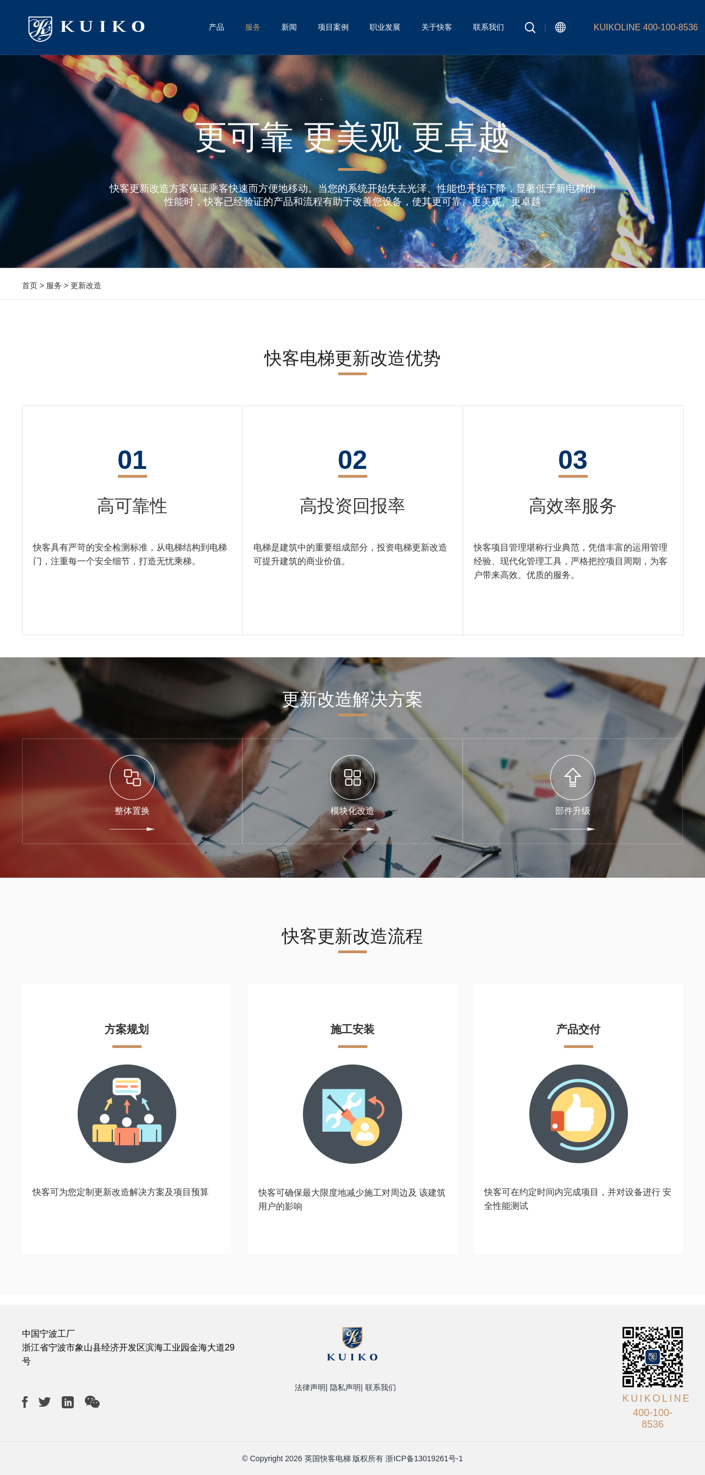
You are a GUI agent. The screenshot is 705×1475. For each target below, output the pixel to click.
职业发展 (385, 27)
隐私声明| (346, 1387)
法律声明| (311, 1387)
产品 (216, 27)
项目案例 (333, 27)
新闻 (289, 27)
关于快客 (436, 27)
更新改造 (85, 285)
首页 (29, 285)
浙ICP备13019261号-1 (424, 1458)
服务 (253, 27)
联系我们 (488, 27)
